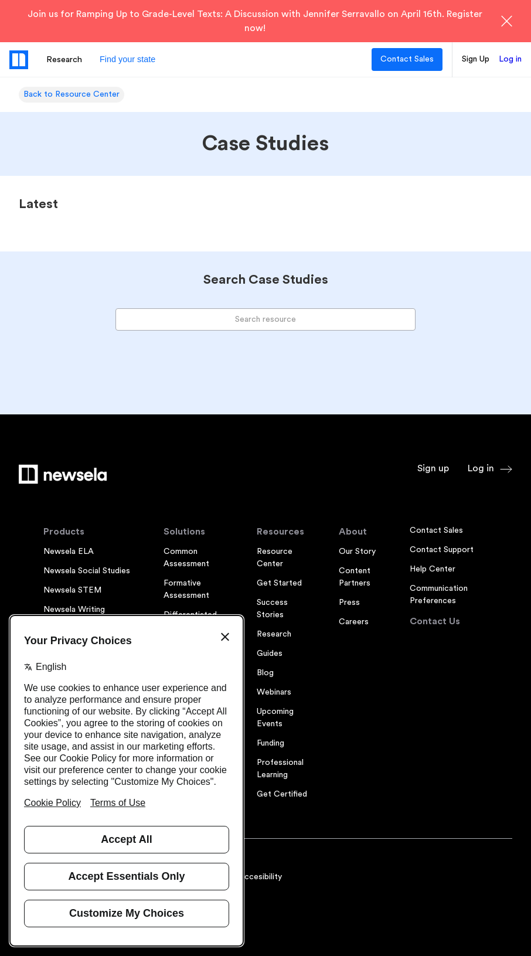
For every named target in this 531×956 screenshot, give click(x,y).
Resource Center (274, 557)
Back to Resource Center (71, 94)
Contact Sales (407, 59)
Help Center (432, 569)
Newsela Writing (74, 609)
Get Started (279, 583)
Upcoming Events (275, 717)
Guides (269, 653)
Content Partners (354, 577)
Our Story (357, 551)
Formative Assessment (186, 589)
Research (64, 59)
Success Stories (272, 608)
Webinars (274, 692)
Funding (270, 743)
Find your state (127, 59)
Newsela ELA (68, 551)
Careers (354, 622)
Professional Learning (280, 768)
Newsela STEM (72, 590)
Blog (265, 673)
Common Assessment (186, 557)
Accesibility (260, 877)
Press (349, 602)
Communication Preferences (439, 594)
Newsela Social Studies (86, 571)
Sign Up (475, 59)
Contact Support (442, 550)
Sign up (433, 468)
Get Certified (282, 794)
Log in (510, 59)
